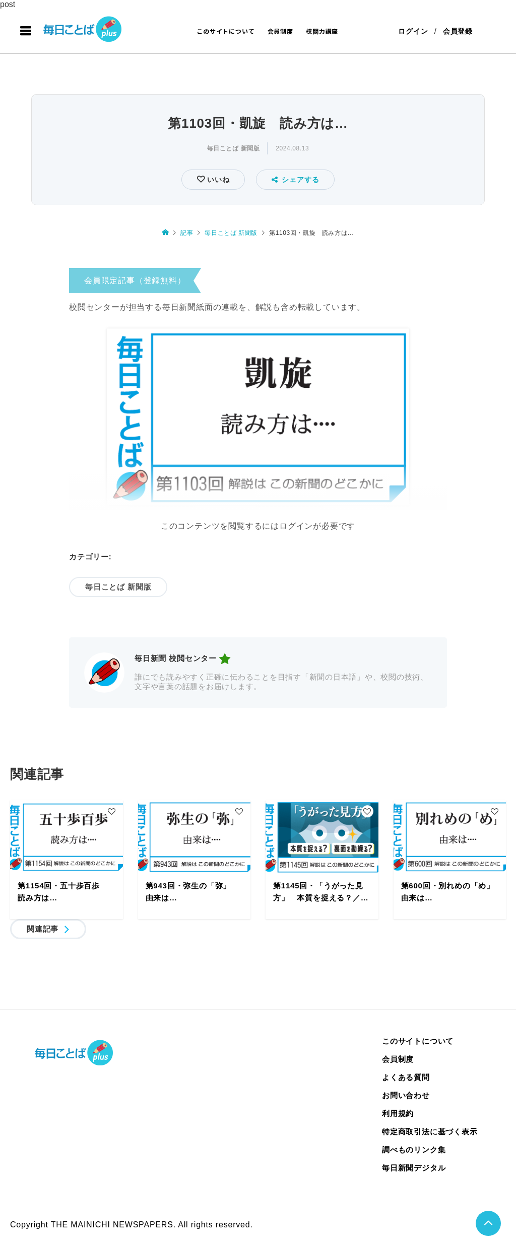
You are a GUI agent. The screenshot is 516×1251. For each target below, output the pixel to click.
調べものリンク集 (413, 1149)
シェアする (295, 180)
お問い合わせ (406, 1095)
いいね (217, 180)
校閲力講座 (322, 31)
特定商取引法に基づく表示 (430, 1131)
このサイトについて (225, 31)
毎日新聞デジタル (413, 1167)
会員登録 (458, 31)
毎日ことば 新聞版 (233, 148)
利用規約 (398, 1113)
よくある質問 (406, 1077)
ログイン (413, 31)
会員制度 (280, 31)
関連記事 (42, 929)
